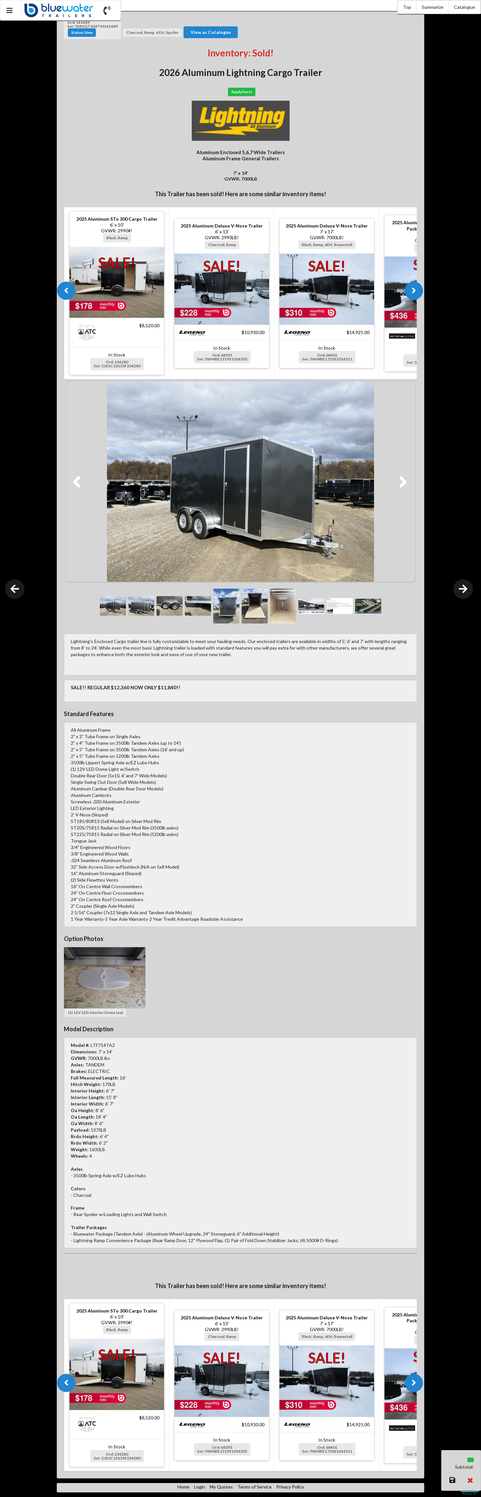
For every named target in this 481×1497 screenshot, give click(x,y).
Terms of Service (254, 1487)
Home (183, 1487)
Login (199, 1487)
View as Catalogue (210, 32)
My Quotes (221, 1487)
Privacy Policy (290, 1487)
